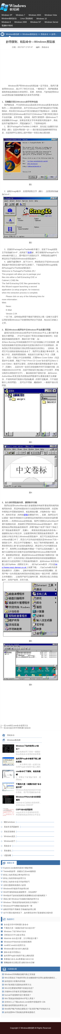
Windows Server (51, 22)
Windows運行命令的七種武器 (16, 949)
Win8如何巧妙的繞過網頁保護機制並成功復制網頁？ (25, 895)
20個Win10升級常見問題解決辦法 (18, 992)
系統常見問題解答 (11, 827)
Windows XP (7, 15)
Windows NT (35, 22)
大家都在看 (12, 969)
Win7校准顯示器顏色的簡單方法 (17, 985)
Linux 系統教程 (26, 18)
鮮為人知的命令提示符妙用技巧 (16, 882)
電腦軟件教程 (7, 26)
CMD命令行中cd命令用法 (14, 935)
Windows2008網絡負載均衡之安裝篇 (19, 974)
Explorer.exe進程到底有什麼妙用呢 (18, 868)
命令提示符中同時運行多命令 (18, 728)
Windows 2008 (20, 22)
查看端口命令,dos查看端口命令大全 (19, 959)
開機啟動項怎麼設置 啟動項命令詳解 (19, 963)
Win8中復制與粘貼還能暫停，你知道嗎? (20, 892)
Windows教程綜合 (9, 18)
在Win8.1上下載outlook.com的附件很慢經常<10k (24, 1002)
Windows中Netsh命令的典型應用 (18, 942)
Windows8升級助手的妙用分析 (16, 889)
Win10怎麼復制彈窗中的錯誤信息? (18, 988)
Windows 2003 (35, 15)
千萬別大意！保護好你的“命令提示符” (19, 928)
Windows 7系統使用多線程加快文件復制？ (21, 902)
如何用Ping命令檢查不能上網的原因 (19, 956)
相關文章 (10, 863)
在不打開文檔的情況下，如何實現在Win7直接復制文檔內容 (28, 913)
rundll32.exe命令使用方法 (17, 726)
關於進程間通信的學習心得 (15, 1005)
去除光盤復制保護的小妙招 (14, 885)
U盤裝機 (7, 855)
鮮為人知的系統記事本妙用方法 (16, 875)
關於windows (9, 822)
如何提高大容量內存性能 (14, 981)
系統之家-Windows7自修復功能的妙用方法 (21, 899)
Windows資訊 (9, 836)
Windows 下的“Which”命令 (15, 931)
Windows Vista (51, 15)
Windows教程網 (12, 34)
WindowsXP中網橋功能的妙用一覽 (17, 906)
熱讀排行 (10, 919)
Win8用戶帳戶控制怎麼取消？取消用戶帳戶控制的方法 (27, 1009)
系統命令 (44, 34)
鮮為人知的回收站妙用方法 (14, 878)
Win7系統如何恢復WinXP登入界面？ (19, 998)
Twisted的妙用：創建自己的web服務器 (19, 871)
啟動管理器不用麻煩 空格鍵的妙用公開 (19, 909)
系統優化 (7, 851)
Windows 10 (42, 19)
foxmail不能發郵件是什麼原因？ (17, 995)
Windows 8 (6, 22)
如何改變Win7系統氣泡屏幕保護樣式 (19, 1012)
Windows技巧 (9, 841)
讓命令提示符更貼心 (12, 952)
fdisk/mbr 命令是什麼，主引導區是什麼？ (21, 938)
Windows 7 (20, 15)
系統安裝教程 (9, 832)
